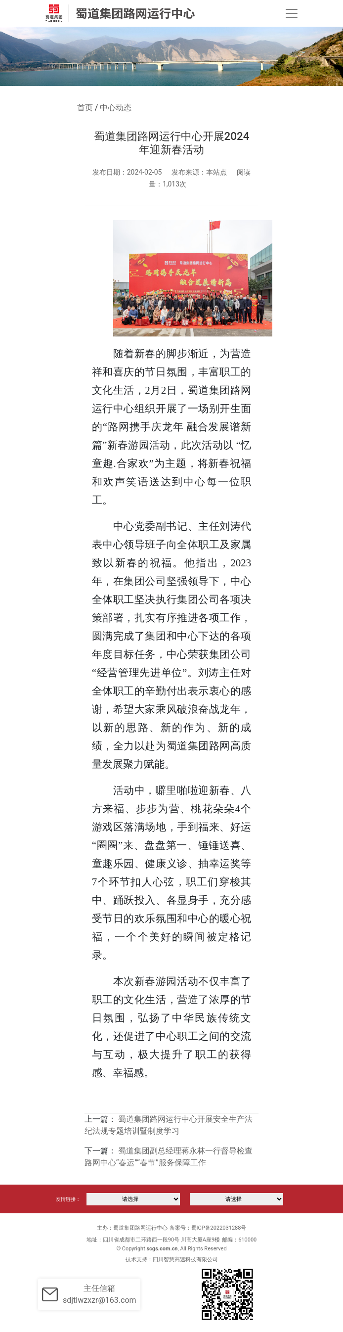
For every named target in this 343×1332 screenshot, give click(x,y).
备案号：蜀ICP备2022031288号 (208, 1228)
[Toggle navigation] (291, 13)
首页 (85, 107)
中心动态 (115, 107)
